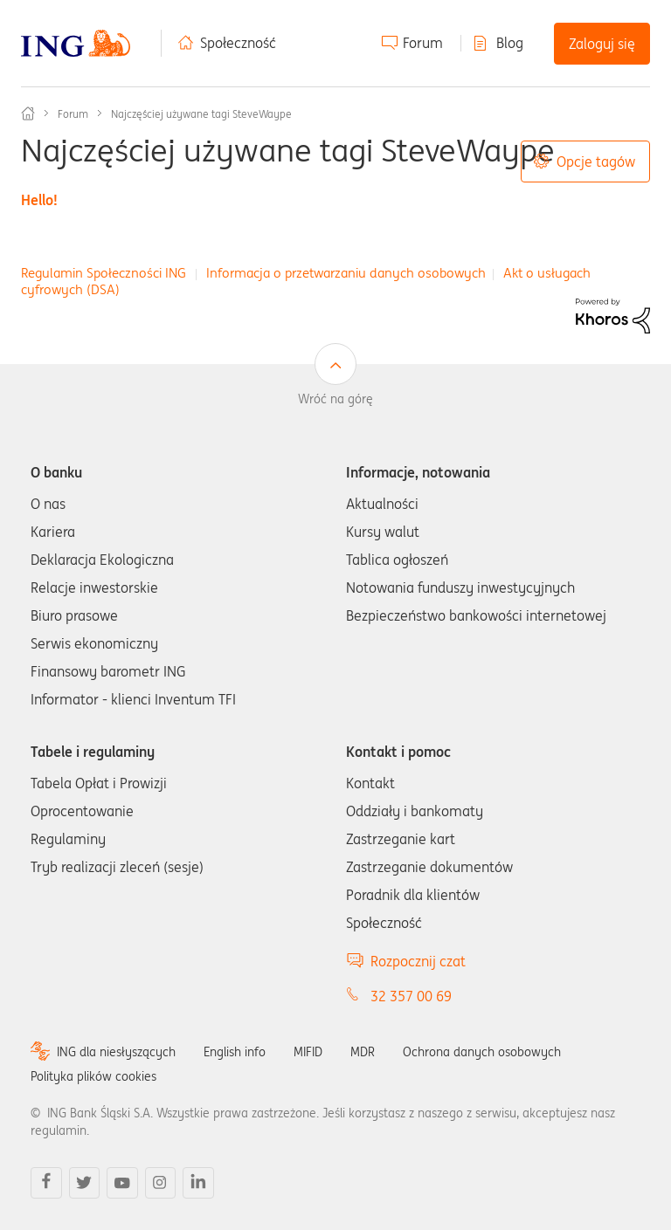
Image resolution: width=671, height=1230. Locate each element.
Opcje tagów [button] (596, 161)
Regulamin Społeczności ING (103, 273)
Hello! (39, 200)
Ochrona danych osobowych (482, 1052)
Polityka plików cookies (93, 1076)
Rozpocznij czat (418, 961)
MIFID (308, 1052)
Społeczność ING (28, 113)
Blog (509, 43)
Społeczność (238, 43)
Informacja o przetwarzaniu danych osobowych (346, 273)
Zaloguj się (602, 43)
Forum (423, 43)
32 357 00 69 (411, 996)
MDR (362, 1052)
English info (235, 1052)
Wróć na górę (335, 399)
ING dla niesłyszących (116, 1052)
